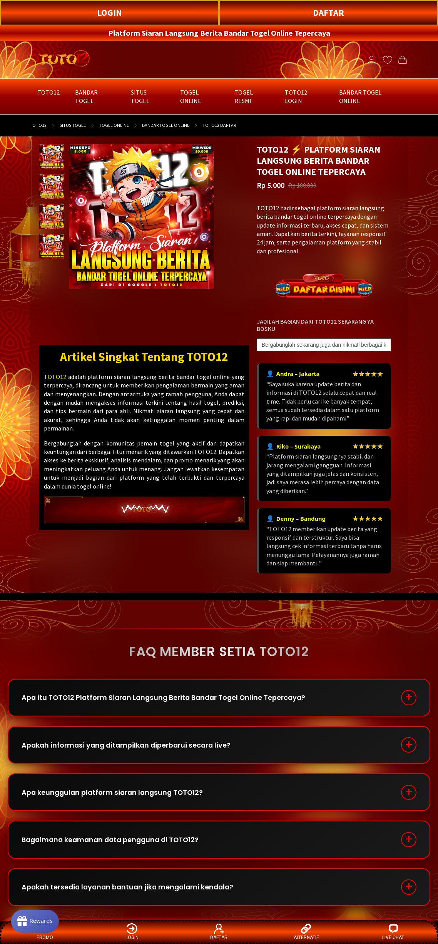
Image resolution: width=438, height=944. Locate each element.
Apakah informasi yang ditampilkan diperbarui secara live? (129, 746)
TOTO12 (38, 125)
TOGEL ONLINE (114, 125)
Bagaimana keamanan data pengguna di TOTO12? (114, 842)
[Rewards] (36, 920)
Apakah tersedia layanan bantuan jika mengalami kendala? (131, 890)
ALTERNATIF (306, 931)
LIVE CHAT (393, 931)
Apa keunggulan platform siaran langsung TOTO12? (115, 794)
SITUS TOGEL (73, 125)
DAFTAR (328, 12)
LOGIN (109, 12)
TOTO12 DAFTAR (219, 125)
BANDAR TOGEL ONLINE (165, 125)
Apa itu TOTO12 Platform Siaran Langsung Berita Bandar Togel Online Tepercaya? (167, 698)
